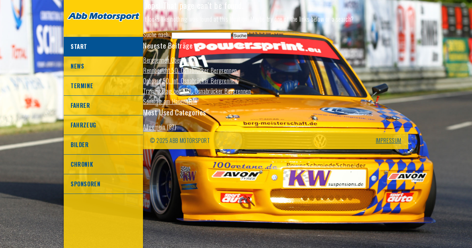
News (77, 66)
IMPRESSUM (388, 140)
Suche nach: (156, 34)
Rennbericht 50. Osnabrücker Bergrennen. (190, 70)
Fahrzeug (83, 125)
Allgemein (154, 126)
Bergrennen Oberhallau (169, 59)
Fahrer (80, 105)
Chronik (82, 164)
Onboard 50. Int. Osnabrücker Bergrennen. (190, 80)
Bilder (80, 145)
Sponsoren (85, 184)
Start (79, 46)
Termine (82, 86)
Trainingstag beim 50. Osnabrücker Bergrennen (197, 90)
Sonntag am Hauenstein (170, 101)
